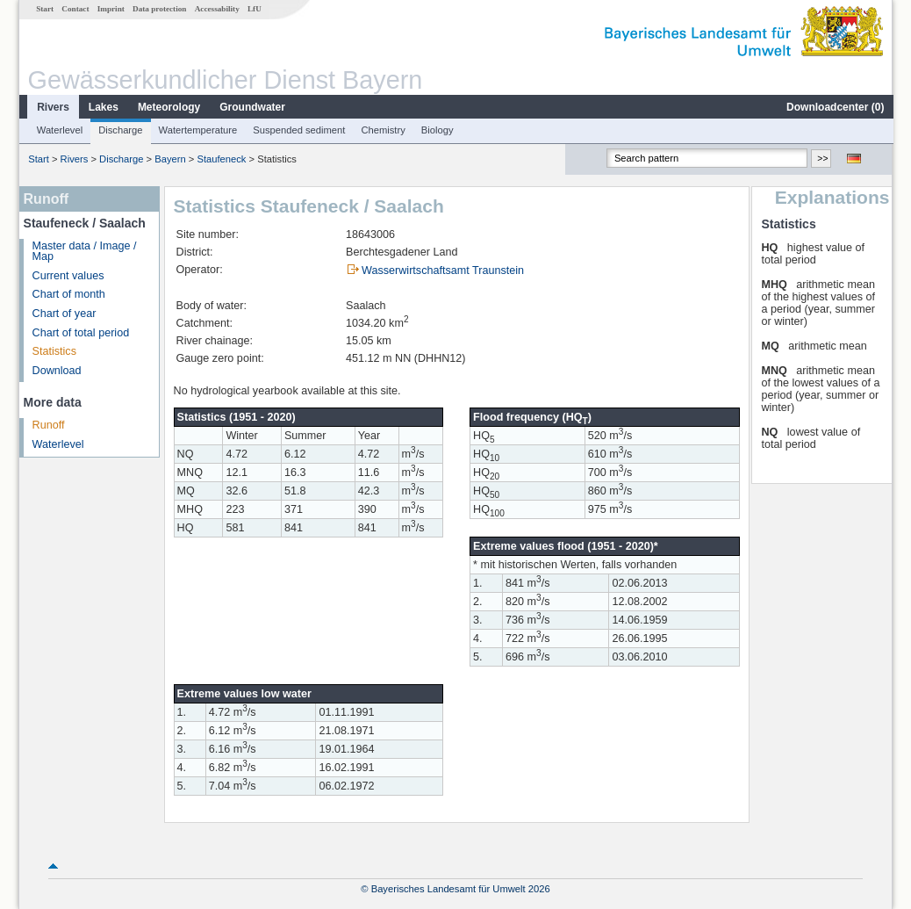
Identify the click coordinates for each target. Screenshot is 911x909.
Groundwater (251, 107)
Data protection (158, 8)
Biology (436, 130)
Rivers (52, 107)
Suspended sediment (298, 130)
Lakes (103, 107)
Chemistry (382, 130)
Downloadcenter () (834, 107)
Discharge (119, 130)
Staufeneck (220, 159)
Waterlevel (59, 130)
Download (56, 370)
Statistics (53, 351)
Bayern (169, 159)
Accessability (216, 8)
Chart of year (64, 313)
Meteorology (168, 107)
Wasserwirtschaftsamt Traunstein (442, 270)
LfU (254, 8)
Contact (74, 8)
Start (44, 8)
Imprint (110, 8)
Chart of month (68, 294)
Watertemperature (197, 130)
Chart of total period (80, 333)
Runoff (48, 425)
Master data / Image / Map (84, 251)
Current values (68, 276)
